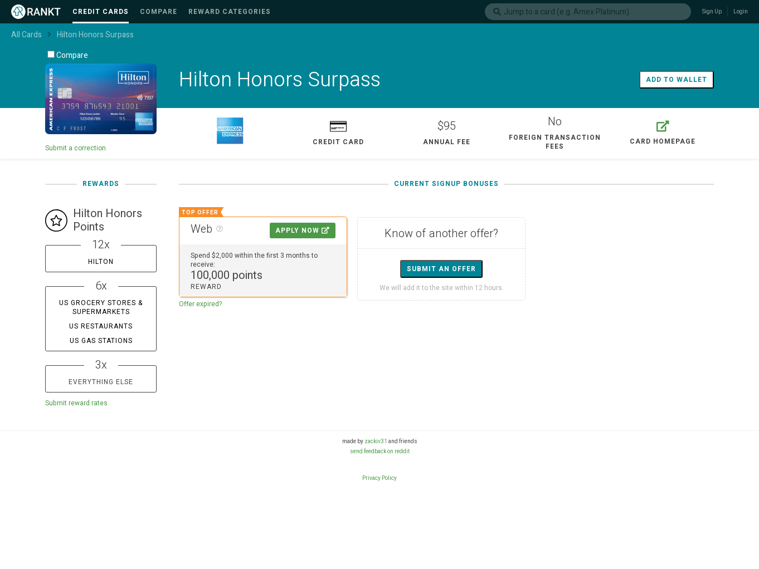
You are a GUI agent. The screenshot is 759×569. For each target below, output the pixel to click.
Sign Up (712, 12)
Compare (67, 55)
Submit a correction (75, 148)
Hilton (101, 262)
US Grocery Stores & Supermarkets (101, 307)
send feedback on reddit (380, 451)
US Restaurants (101, 326)
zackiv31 (375, 441)
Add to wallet (676, 80)
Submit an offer (441, 269)
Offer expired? (200, 304)
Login (740, 12)
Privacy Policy (379, 478)
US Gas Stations (101, 341)
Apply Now (302, 230)
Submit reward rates (76, 403)
